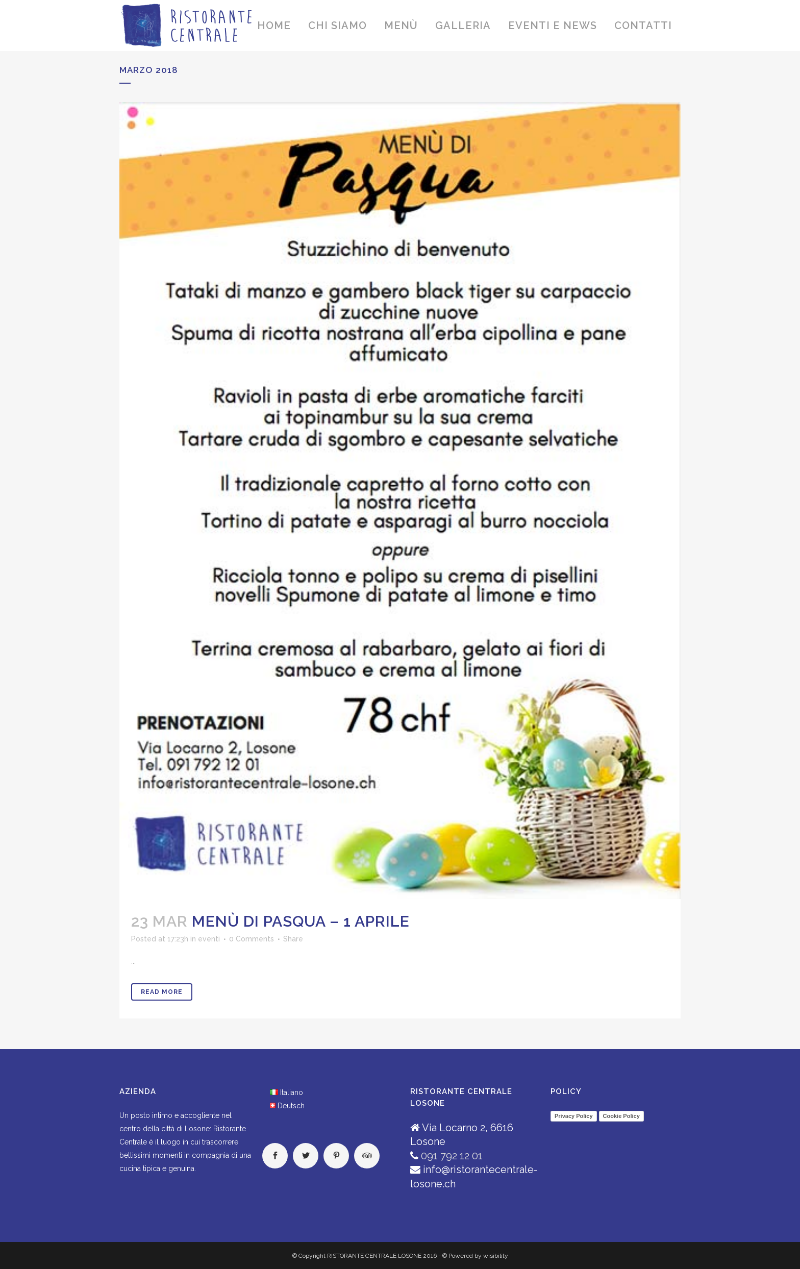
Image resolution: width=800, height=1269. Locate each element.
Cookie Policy (621, 1116)
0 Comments (251, 939)
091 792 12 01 (452, 1156)
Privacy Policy (574, 1116)
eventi (209, 939)
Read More (162, 992)
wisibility (495, 1255)
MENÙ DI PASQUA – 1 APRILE (301, 921)
